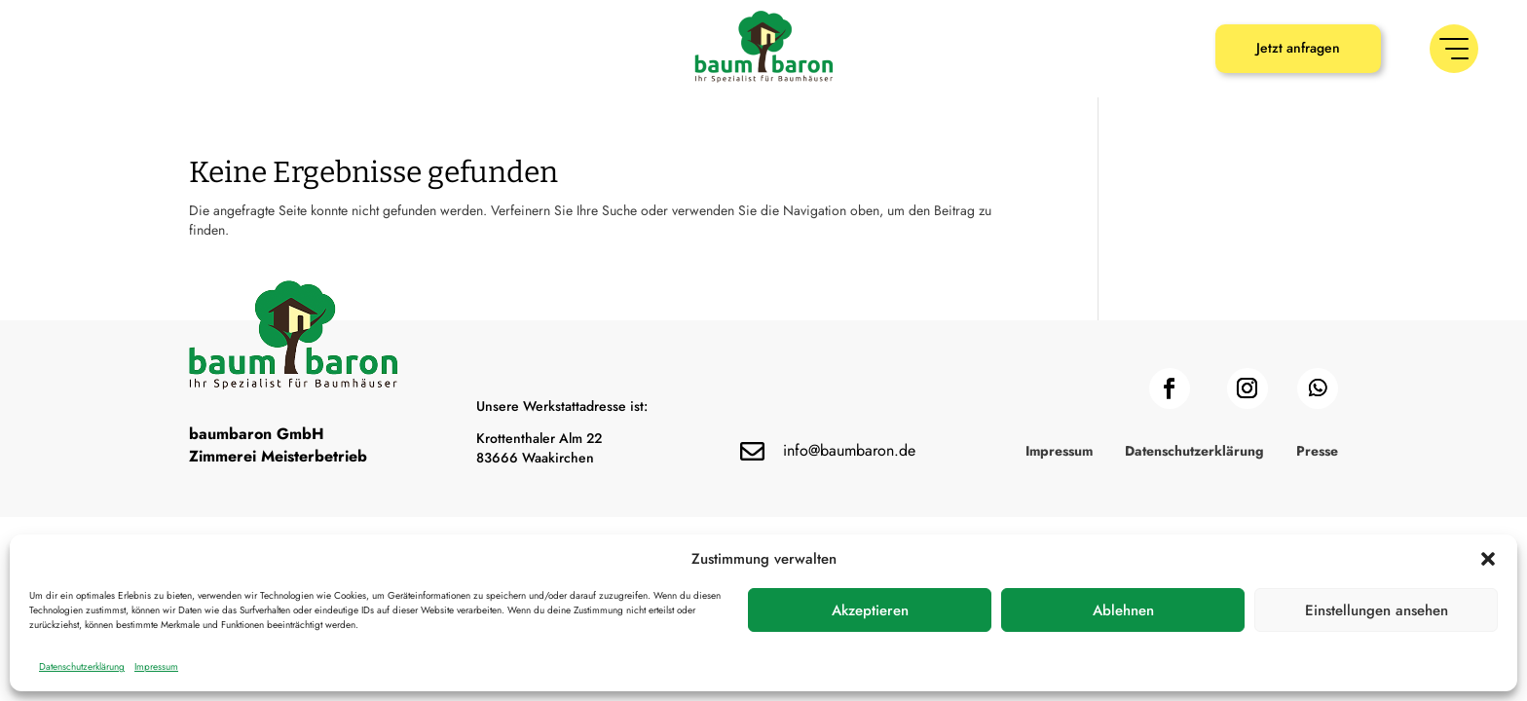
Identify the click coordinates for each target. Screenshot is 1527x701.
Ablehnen (1123, 610)
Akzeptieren (870, 610)
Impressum (156, 666)
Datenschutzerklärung (82, 666)
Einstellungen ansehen (1376, 610)
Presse (1317, 452)
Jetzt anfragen (1298, 47)
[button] (1488, 559)
